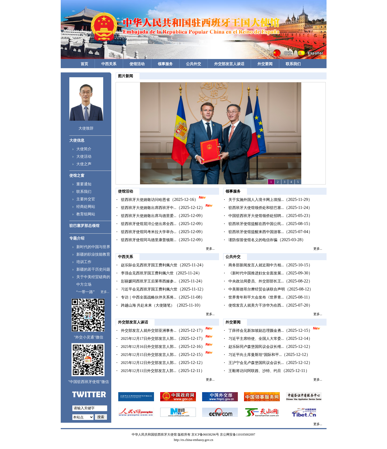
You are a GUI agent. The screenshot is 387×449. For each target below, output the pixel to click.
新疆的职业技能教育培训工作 (93, 258)
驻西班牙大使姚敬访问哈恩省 (145, 200)
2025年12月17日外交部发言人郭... (149, 339)
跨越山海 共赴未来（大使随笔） (148, 305)
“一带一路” (85, 292)
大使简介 (83, 149)
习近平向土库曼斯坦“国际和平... (255, 355)
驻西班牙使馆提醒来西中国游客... (256, 232)
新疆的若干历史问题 (93, 269)
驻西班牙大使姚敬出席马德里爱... (149, 216)
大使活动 (83, 156)
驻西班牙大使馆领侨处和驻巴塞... (256, 208)
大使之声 (83, 164)
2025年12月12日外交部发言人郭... (149, 363)
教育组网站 (85, 214)
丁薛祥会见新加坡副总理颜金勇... (256, 331)
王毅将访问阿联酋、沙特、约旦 (254, 371)
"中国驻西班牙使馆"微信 (88, 382)
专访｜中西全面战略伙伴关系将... (149, 297)
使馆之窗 (76, 176)
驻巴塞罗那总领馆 (84, 226)
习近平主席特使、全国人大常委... (256, 339)
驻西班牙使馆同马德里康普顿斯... (149, 240)
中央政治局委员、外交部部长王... (256, 281)
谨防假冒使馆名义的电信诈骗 (252, 240)
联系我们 (293, 64)
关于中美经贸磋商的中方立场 (93, 280)
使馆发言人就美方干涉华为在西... (256, 305)
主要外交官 (85, 199)
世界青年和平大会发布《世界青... (256, 297)
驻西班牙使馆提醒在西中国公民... (256, 224)
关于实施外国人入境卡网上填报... (256, 200)
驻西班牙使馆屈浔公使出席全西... (149, 224)
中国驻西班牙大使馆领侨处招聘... (256, 216)
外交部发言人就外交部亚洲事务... (149, 331)
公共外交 (193, 64)
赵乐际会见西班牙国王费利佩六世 (149, 265)
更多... (105, 292)
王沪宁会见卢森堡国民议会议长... (256, 363)
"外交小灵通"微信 (88, 337)
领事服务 (165, 64)
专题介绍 (76, 238)
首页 (84, 64)
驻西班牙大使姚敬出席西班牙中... (149, 208)
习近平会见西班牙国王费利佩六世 (149, 289)
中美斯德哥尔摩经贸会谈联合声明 (256, 289)
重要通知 (83, 184)
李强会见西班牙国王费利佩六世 (147, 273)
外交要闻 (265, 64)
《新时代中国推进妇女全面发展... (256, 273)
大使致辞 (86, 128)
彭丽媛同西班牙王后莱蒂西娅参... (149, 281)
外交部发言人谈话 (229, 64)
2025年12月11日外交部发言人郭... (148, 371)
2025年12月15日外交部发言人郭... (149, 355)
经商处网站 (85, 207)
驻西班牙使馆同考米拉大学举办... (149, 232)
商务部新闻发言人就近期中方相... (256, 265)
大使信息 (76, 140)
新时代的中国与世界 (93, 247)
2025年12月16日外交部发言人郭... (149, 347)
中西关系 (108, 64)
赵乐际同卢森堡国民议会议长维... (256, 347)
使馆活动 (137, 64)
